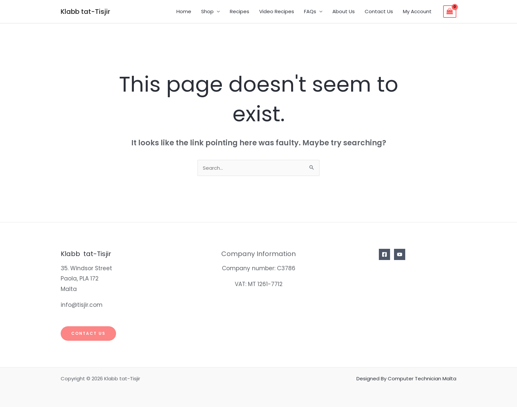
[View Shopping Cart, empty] (449, 11)
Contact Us (379, 11)
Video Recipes (276, 11)
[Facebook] (384, 254)
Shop (207, 11)
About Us (343, 11)
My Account (417, 11)
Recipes (239, 11)
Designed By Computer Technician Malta (406, 378)
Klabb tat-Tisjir (85, 11)
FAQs (310, 11)
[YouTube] (399, 254)
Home (183, 11)
